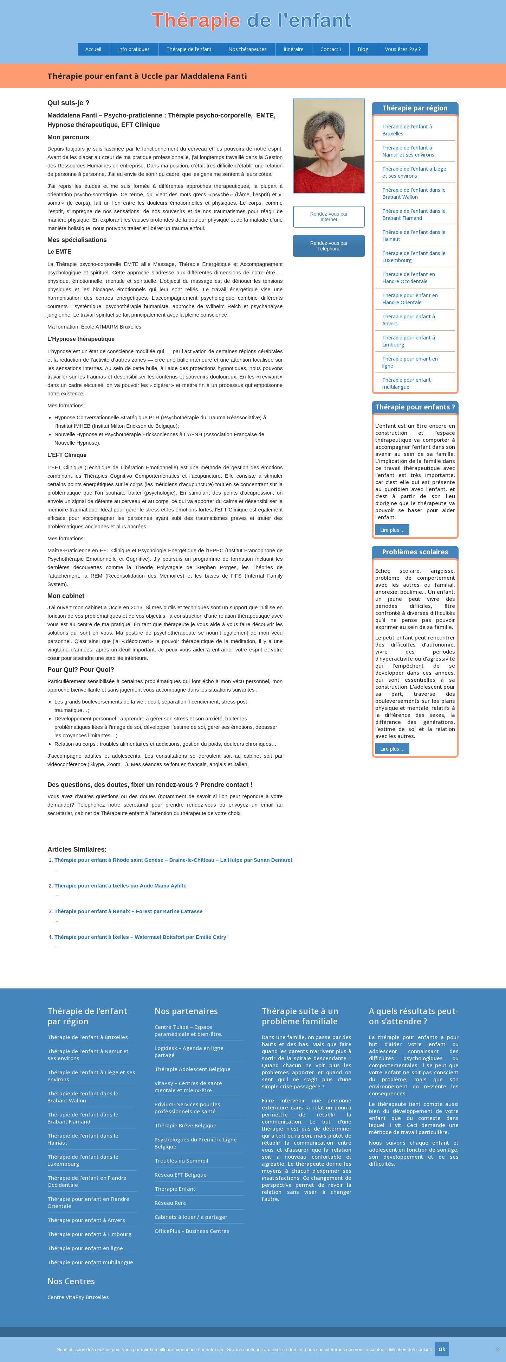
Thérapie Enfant (175, 1188)
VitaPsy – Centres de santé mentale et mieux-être (188, 1087)
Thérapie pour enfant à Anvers (408, 320)
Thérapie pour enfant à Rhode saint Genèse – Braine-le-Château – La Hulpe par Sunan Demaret (173, 860)
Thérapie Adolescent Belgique (193, 1069)
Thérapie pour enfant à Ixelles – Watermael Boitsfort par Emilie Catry (140, 937)
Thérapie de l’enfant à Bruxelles (407, 130)
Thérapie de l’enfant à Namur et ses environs (408, 151)
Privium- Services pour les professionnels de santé (187, 1108)
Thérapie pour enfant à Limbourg (408, 341)
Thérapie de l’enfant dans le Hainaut (414, 235)
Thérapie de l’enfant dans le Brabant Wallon (414, 193)
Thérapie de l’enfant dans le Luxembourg (414, 256)
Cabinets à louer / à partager (191, 1216)
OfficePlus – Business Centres (192, 1230)
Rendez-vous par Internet (329, 216)
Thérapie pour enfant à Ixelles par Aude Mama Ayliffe (120, 886)
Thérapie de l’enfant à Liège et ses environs (414, 172)
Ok (442, 1349)
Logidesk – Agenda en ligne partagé (189, 1051)
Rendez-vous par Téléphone (329, 246)
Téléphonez (91, 805)
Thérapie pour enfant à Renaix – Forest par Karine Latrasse (128, 911)
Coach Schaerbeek (75, 822)
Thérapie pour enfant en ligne (410, 362)
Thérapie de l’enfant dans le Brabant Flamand (414, 214)
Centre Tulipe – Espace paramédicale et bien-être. (188, 1030)
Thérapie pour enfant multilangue (406, 383)
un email (262, 805)
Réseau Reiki (171, 1202)
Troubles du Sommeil (181, 1160)
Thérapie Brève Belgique (185, 1125)
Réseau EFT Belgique (181, 1174)
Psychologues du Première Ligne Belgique (196, 1143)
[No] (497, 1349)
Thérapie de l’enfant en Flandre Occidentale (408, 278)
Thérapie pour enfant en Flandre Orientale (410, 299)
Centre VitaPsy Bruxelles (78, 1296)
